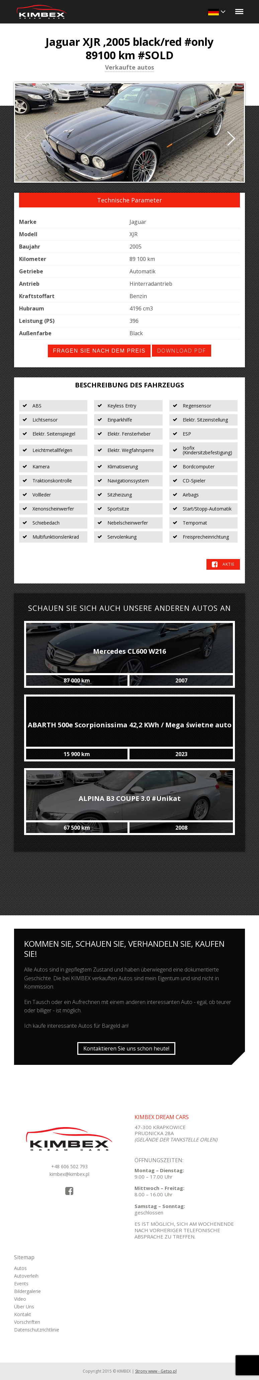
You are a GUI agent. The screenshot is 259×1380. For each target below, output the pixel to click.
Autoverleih (26, 1276)
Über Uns (24, 1306)
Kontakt (22, 1314)
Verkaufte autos (129, 68)
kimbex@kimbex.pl (69, 1174)
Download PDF (181, 350)
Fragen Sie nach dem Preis (99, 351)
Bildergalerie (27, 1291)
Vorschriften (27, 1322)
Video (20, 1299)
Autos (20, 1268)
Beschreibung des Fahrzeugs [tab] (129, 384)
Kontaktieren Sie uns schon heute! (126, 1048)
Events (21, 1283)
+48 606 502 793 (69, 1166)
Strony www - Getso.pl (156, 1371)
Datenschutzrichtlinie (36, 1329)
